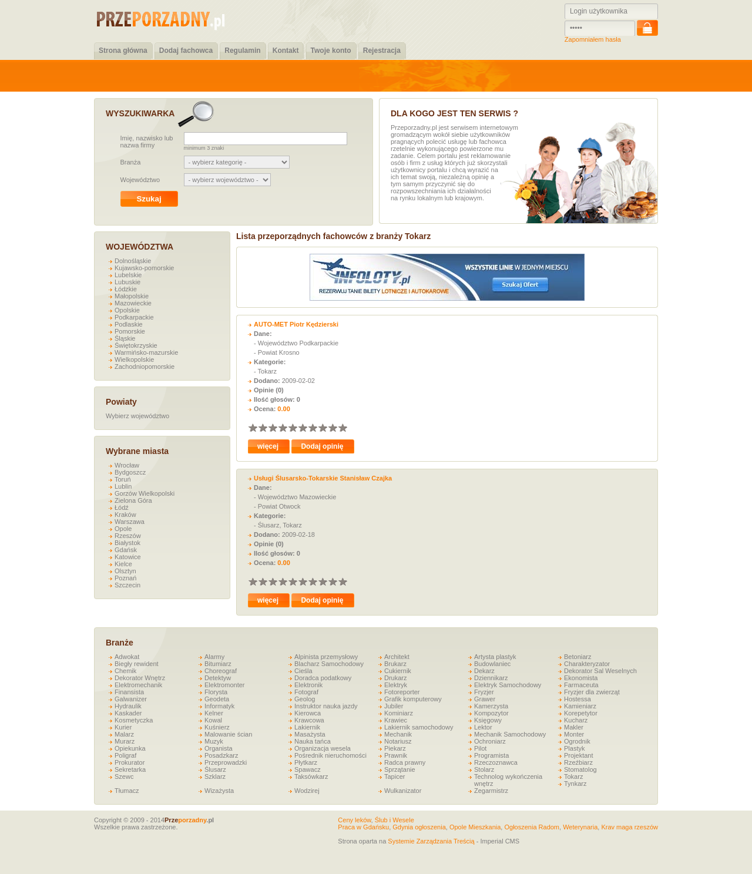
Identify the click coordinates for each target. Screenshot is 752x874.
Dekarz (484, 670)
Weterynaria (580, 827)
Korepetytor (580, 713)
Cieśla (303, 670)
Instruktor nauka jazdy (326, 706)
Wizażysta (219, 790)
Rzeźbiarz (578, 762)
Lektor (483, 727)
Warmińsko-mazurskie (146, 352)
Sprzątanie (399, 769)
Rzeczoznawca (496, 762)
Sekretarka (130, 769)
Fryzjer (484, 691)
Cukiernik (397, 670)
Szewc (124, 776)
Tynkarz (575, 783)
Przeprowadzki (225, 762)
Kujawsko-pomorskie (144, 267)
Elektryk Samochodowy (507, 684)
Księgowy (488, 720)
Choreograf (220, 670)
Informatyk (219, 706)
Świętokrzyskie (136, 345)
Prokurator (130, 762)
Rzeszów (128, 535)
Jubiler (393, 706)
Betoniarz (577, 656)
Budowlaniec (492, 663)
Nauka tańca (312, 741)
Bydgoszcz (130, 472)
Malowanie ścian (228, 734)
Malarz (124, 734)
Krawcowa (309, 720)
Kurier (123, 727)
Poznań (125, 577)
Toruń (123, 479)
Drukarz (395, 677)
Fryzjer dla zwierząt (592, 691)
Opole (123, 528)
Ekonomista (580, 677)
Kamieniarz (580, 706)
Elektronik (308, 684)
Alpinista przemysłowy (326, 656)
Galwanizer (131, 698)
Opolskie (127, 310)
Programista (491, 755)
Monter (574, 734)
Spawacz (307, 769)
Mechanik (398, 734)
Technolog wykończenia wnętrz (508, 780)
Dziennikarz (491, 677)
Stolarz (484, 769)
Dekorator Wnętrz (140, 677)
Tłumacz (127, 790)
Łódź (122, 507)
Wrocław (127, 465)
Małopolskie (132, 296)
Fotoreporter (402, 691)
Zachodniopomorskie (144, 366)
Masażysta (309, 734)
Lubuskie (127, 281)
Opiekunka (130, 748)
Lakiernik (307, 727)
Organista (218, 748)
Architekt (396, 656)
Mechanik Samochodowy (510, 734)
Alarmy (214, 656)
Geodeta (216, 698)
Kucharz (576, 720)
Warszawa (130, 521)
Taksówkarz (311, 776)
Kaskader (128, 713)
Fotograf (306, 691)
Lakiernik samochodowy (418, 727)
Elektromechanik (138, 684)
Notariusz (397, 741)
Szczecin (127, 585)
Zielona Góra (133, 500)
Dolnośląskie (133, 260)
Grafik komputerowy (413, 698)
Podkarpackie (134, 317)
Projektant (578, 755)
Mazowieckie (133, 303)
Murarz (125, 741)
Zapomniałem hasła (593, 39)
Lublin (123, 486)
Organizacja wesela (322, 748)
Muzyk (213, 741)
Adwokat (127, 656)
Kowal (213, 720)
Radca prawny (404, 762)
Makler (573, 727)
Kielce (123, 563)
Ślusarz (215, 769)
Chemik (125, 670)
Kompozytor (491, 713)
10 (342, 427)
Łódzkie (126, 289)
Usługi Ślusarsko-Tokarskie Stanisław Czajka (323, 478)
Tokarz (573, 776)
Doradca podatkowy (322, 677)
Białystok (127, 542)
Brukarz (395, 663)
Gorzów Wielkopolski (144, 493)
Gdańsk (126, 549)
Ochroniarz (490, 741)
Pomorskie (130, 331)
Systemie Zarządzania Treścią (431, 841)
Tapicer (394, 776)
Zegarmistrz (491, 790)
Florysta (215, 691)
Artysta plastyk (495, 656)
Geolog (304, 698)
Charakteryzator (587, 663)
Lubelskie (128, 274)
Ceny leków (354, 819)
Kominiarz (398, 713)
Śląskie (125, 338)
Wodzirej (307, 790)
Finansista (129, 691)
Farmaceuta (581, 684)
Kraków (125, 514)
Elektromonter (224, 684)
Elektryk (395, 684)
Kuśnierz (217, 727)
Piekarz (395, 748)
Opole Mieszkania (475, 827)
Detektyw (217, 677)
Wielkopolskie (134, 359)
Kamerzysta (491, 706)
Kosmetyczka (134, 720)
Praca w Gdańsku (363, 827)
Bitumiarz (217, 663)
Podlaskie (129, 324)
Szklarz (215, 776)
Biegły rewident (137, 663)
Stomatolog (580, 769)
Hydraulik (128, 706)
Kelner (213, 713)
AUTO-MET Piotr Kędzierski (296, 324)
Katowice (128, 556)
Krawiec (395, 720)
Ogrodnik (577, 741)
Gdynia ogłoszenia (419, 827)
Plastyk (574, 748)
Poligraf (125, 755)
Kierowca (307, 713)
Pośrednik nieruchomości (330, 755)
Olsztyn (125, 570)
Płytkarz (305, 762)
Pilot (480, 748)
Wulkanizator (402, 790)
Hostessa (577, 698)
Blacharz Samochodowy (329, 663)
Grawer (484, 698)
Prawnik (395, 755)
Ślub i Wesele (394, 819)
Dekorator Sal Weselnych (600, 670)
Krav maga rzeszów (629, 827)
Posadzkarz (221, 755)
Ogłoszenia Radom (531, 827)
